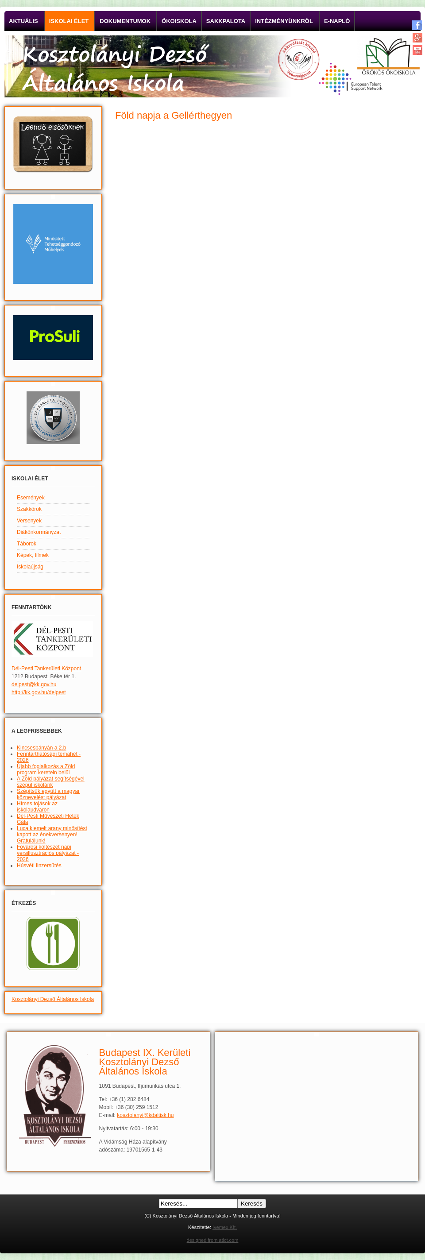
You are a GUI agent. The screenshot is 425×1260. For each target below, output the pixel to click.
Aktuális (23, 21)
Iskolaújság (30, 567)
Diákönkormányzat (39, 532)
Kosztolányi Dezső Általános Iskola (53, 999)
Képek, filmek (33, 555)
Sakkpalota (225, 21)
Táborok (26, 544)
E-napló (337, 21)
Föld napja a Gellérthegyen (173, 115)
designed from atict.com (213, 1240)
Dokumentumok (125, 21)
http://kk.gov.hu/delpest (39, 692)
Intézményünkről (284, 21)
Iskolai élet (69, 21)
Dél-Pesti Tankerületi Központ (46, 668)
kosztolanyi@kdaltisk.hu (145, 1115)
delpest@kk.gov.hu (34, 684)
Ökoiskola (179, 21)
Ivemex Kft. (224, 1227)
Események (31, 498)
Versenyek (29, 521)
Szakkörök (29, 509)
